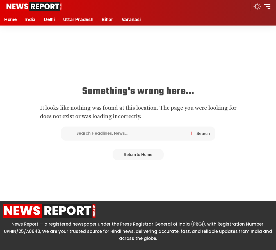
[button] (244, 6)
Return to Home (138, 154)
